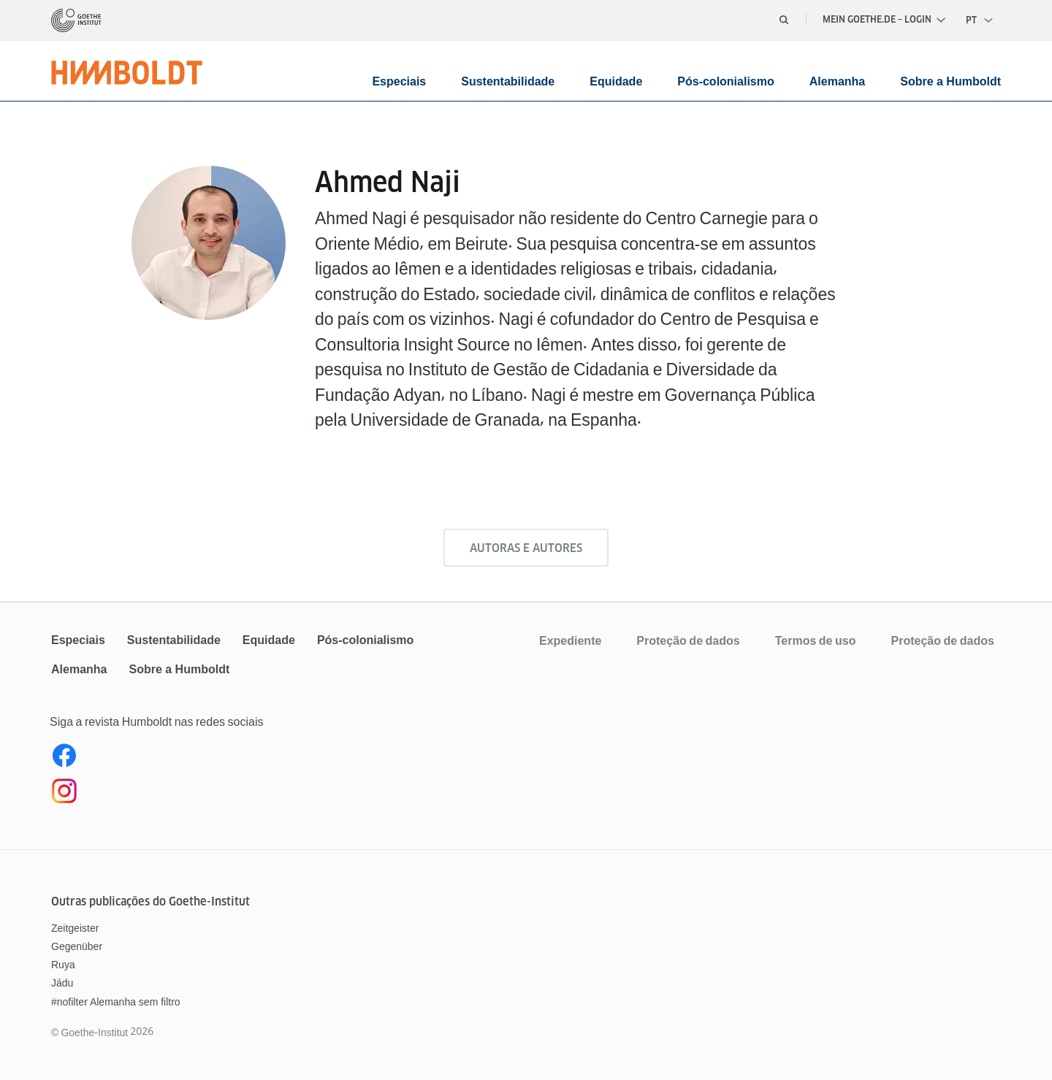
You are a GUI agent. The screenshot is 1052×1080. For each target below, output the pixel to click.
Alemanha (837, 81)
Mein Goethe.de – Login (884, 19)
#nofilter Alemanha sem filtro (115, 1002)
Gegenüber (76, 946)
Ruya (63, 964)
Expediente (570, 640)
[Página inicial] (76, 20)
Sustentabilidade (507, 81)
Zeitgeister (75, 928)
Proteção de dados (687, 640)
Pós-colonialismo (725, 81)
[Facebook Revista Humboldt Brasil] (287, 758)
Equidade (616, 81)
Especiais (399, 81)
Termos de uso (815, 640)
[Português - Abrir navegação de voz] (980, 20)
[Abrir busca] (784, 20)
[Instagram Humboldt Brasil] (287, 793)
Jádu (62, 983)
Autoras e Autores (526, 548)
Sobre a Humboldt (950, 81)
